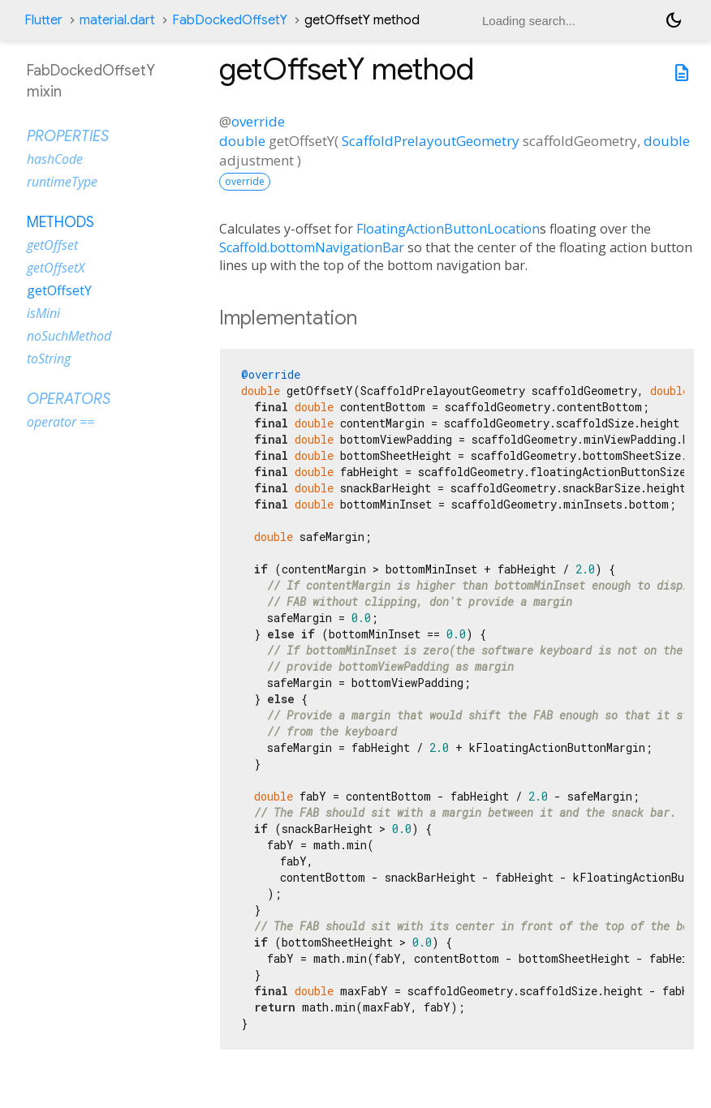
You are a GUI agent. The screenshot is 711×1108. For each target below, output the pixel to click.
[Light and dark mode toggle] (674, 20)
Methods (60, 222)
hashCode (55, 159)
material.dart (117, 20)
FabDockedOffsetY (229, 20)
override (258, 121)
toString (49, 358)
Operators (68, 399)
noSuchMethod (69, 336)
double (242, 140)
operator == (60, 422)
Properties (68, 136)
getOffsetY (59, 290)
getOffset (52, 245)
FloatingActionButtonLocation (448, 229)
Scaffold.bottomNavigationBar (311, 247)
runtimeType (62, 182)
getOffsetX (55, 268)
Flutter (43, 20)
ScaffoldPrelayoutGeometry (430, 140)
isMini (43, 313)
